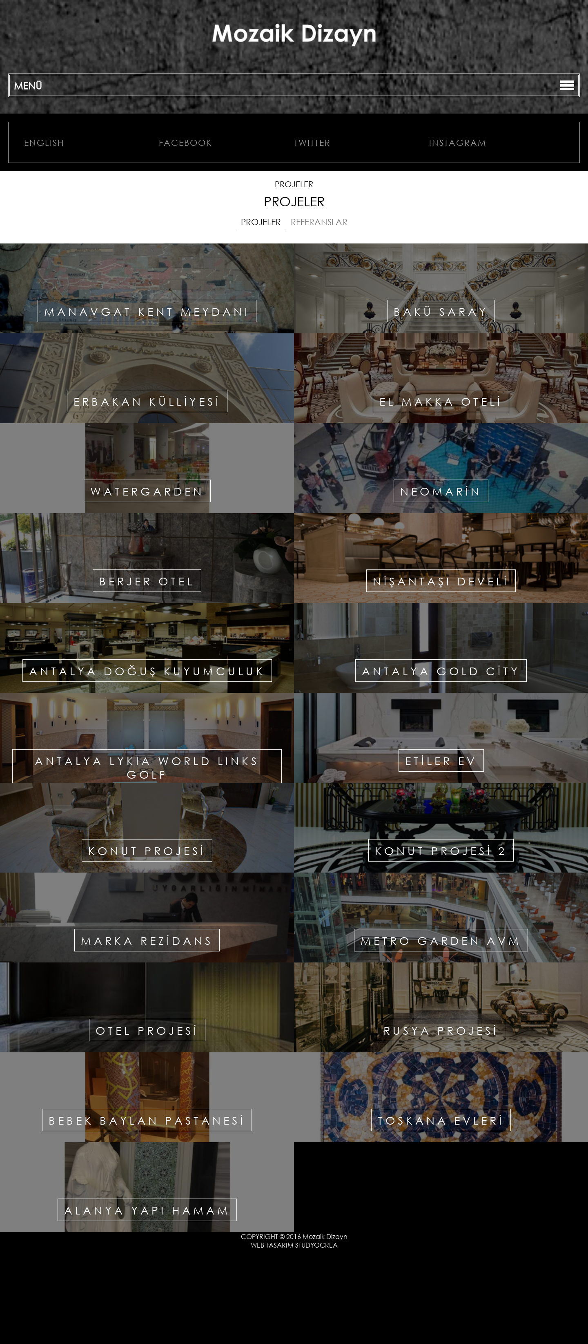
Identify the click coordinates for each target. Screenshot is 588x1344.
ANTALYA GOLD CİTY (441, 670)
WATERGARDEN (147, 491)
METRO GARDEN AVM (441, 940)
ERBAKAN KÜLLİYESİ (147, 401)
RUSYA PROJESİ (441, 1030)
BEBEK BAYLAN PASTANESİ (147, 1120)
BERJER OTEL (147, 580)
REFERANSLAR (319, 222)
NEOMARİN (441, 491)
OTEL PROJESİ (147, 1030)
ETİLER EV (441, 760)
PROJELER (261, 222)
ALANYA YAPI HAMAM (147, 1210)
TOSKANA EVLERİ (441, 1120)
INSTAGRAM (457, 142)
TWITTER (312, 142)
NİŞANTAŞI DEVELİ (441, 580)
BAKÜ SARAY (441, 311)
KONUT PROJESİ (147, 850)
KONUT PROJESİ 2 (441, 850)
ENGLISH (44, 142)
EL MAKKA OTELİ (441, 401)
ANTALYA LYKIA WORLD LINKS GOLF (147, 767)
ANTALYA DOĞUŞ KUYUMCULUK (147, 670)
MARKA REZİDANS (147, 940)
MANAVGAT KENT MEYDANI (147, 311)
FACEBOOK (185, 142)
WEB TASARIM (272, 1245)
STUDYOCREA (316, 1245)
